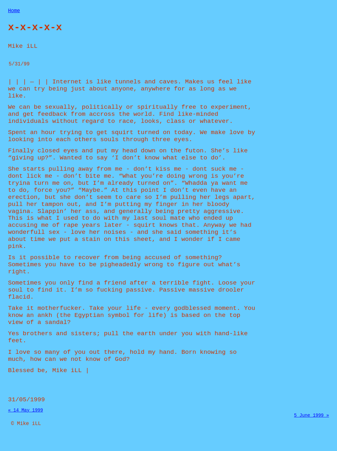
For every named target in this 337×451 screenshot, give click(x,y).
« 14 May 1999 (25, 421)
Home (14, 11)
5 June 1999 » (311, 427)
